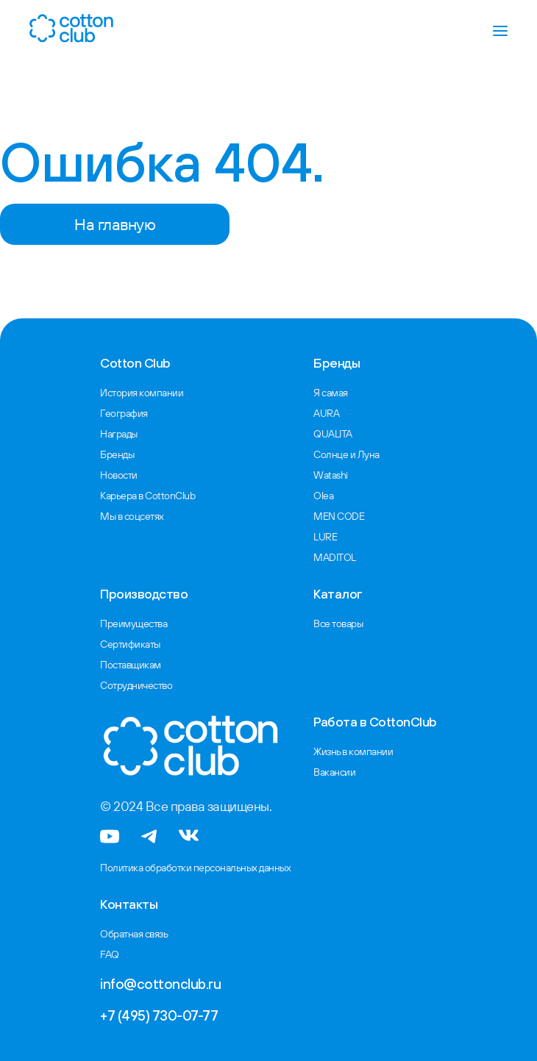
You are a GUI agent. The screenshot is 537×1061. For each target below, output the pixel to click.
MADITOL (334, 557)
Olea (323, 495)
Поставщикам (130, 664)
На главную (114, 224)
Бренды (117, 454)
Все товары (338, 623)
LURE (325, 536)
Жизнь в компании (353, 751)
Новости (119, 475)
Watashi (330, 475)
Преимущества (133, 623)
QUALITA (332, 433)
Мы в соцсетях (132, 516)
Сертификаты (130, 644)
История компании (141, 392)
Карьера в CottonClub (147, 495)
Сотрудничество (136, 685)
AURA (326, 413)
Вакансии (334, 772)
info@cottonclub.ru (160, 984)
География (124, 413)
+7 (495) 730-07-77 (159, 1015)
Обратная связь (134, 933)
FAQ (109, 954)
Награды (119, 433)
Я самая (330, 392)
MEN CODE (338, 516)
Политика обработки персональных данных (195, 867)
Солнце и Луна (346, 454)
